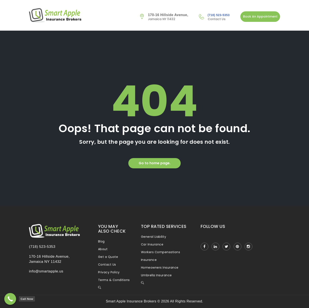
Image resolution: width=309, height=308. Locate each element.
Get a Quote (108, 257)
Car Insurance (152, 244)
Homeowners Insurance (160, 267)
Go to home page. (154, 163)
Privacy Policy (109, 272)
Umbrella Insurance (156, 275)
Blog (101, 241)
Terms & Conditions (114, 280)
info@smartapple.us (46, 271)
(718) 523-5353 (219, 15)
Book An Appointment (260, 16)
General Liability (153, 237)
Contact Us (107, 264)
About (103, 249)
